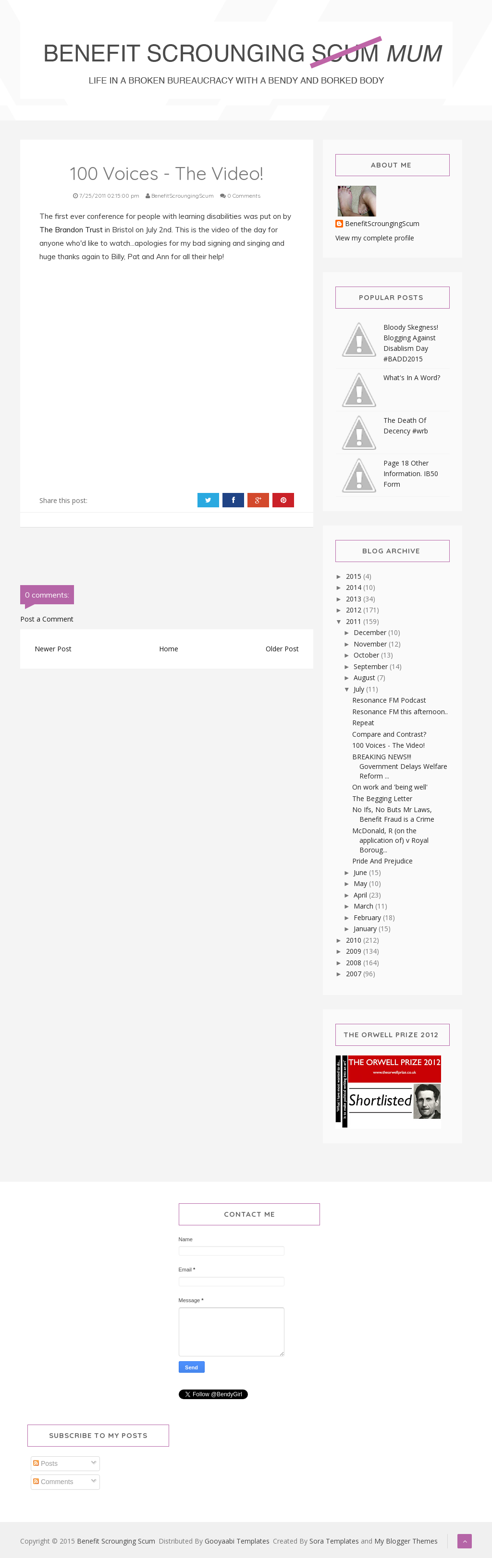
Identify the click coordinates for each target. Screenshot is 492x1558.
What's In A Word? (411, 377)
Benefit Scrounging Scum (116, 1541)
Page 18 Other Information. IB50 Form (410, 473)
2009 (354, 951)
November (371, 643)
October (367, 654)
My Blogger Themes (406, 1541)
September (372, 666)
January (366, 928)
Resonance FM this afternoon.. (400, 711)
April (361, 894)
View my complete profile (374, 237)
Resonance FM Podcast (389, 700)
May (361, 883)
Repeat (363, 722)
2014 (354, 587)
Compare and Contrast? (389, 734)
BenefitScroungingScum (382, 224)
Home (168, 648)
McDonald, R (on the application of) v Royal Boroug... (390, 840)
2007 (354, 973)
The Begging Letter (382, 798)
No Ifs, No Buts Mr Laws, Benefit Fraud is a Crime (393, 814)
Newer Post (53, 648)
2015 (354, 576)
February (368, 917)
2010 (354, 940)
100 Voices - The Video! (388, 745)
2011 (354, 621)
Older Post (282, 648)
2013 (354, 598)
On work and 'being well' (390, 786)
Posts (45, 1463)
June (361, 872)
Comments (53, 1482)
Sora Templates (334, 1541)
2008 (354, 962)
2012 (354, 609)
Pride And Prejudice (382, 860)
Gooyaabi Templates (237, 1541)
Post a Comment (47, 618)
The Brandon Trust (71, 229)
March (364, 906)
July (360, 689)
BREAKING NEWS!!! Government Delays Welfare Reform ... (399, 766)
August (365, 677)
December (371, 632)
